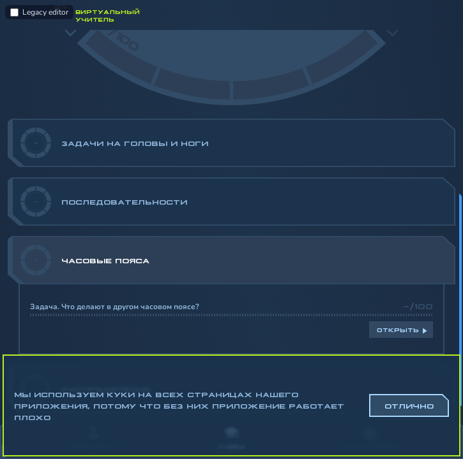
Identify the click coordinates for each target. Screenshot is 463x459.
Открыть (398, 329)
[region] (231, 224)
